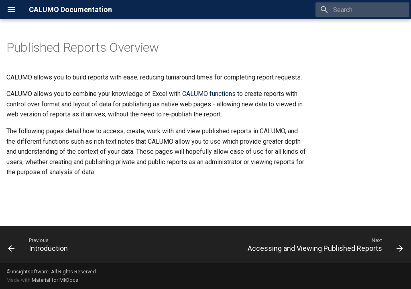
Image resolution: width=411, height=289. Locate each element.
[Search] (362, 9)
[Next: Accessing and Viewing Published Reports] (323, 244)
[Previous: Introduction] (39, 244)
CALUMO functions (209, 94)
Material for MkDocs (55, 280)
